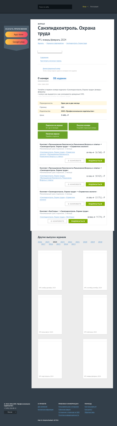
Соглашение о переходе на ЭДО (69, 412)
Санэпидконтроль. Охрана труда (76, 43)
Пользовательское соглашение (68, 407)
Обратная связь (89, 412)
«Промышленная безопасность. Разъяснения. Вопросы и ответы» (54, 155)
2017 (43, 244)
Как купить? (88, 410)
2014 (66, 244)
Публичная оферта (64, 410)
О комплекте (74, 161)
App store (16, 34)
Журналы (41, 43)
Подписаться (95, 161)
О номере (43, 78)
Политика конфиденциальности (68, 415)
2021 (78, 242)
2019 (93, 242)
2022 (70, 242)
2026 (40, 242)
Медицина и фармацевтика (55, 43)
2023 (62, 242)
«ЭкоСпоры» (70, 217)
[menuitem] (10, 412)
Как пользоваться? (91, 407)
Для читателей (42, 407)
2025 (47, 242)
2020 (85, 242)
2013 (73, 244)
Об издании (59, 78)
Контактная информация (45, 410)
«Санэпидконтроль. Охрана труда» (52, 152)
